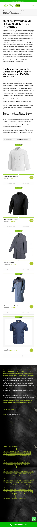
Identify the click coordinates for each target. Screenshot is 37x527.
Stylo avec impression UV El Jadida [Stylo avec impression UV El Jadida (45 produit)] (10, 473)
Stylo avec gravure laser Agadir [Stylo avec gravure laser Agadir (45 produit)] (10, 448)
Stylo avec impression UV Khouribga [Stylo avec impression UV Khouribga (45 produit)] (11, 475)
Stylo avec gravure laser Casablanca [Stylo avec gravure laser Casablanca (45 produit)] (24, 448)
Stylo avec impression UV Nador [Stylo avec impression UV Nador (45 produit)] (27, 482)
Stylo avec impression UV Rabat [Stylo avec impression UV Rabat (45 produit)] (24, 484)
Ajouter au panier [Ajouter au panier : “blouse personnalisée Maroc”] (11, 356)
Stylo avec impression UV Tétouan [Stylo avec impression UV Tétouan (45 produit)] (10, 491)
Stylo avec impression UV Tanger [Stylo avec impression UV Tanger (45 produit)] (10, 489)
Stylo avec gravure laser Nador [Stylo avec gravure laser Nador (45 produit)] (26, 460)
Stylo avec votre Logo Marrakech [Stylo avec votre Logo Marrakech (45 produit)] (21, 493)
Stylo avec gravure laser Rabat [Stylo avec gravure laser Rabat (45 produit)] (23, 462)
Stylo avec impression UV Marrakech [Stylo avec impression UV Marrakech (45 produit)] (11, 480)
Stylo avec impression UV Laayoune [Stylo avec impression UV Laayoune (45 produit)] (11, 478)
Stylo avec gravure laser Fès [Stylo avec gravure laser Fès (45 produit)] (9, 453)
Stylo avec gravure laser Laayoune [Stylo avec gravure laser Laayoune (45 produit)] (24, 455)
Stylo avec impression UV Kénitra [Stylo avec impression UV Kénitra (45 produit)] (25, 475)
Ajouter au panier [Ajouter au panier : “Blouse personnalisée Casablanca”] (11, 312)
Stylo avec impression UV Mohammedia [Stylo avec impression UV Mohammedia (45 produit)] (11, 482)
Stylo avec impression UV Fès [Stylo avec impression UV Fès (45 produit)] (25, 473)
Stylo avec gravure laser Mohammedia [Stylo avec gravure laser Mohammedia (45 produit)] (11, 460)
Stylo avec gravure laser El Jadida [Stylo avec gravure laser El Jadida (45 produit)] (24, 451)
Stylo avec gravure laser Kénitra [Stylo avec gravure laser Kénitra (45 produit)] (10, 455)
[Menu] (33, 5)
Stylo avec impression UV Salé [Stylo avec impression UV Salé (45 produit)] (23, 487)
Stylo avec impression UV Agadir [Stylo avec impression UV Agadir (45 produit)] (24, 469)
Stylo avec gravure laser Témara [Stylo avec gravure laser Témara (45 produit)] (23, 466)
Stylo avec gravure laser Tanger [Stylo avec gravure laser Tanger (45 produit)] (10, 466)
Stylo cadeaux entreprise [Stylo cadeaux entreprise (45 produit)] (21, 498)
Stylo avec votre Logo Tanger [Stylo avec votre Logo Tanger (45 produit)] (9, 495)
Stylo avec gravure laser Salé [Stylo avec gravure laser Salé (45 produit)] (22, 464)
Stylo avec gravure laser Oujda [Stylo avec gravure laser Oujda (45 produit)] (10, 462)
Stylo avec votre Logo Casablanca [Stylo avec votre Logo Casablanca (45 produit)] (25, 491)
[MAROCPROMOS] (15, 5)
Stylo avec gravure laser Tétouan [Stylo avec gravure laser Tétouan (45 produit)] (10, 469)
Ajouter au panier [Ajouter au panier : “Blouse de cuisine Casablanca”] (11, 183)
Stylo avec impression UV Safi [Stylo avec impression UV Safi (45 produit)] (9, 487)
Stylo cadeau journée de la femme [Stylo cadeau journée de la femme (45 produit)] (23, 495)
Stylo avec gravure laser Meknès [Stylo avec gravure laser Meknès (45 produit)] (25, 457)
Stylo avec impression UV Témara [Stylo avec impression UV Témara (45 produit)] (24, 489)
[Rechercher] (29, 5)
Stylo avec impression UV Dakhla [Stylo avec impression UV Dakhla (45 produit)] (26, 471)
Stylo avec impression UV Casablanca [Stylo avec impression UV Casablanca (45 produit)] (11, 471)
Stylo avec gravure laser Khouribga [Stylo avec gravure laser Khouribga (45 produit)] (23, 453)
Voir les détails (25, 183)
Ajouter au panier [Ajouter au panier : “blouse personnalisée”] (11, 269)
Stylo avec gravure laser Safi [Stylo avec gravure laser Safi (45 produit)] (9, 464)
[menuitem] (29, 5)
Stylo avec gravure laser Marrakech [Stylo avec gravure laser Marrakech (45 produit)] (10, 457)
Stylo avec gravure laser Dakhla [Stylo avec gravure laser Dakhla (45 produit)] (10, 451)
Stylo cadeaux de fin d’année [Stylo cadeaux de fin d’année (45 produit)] (9, 498)
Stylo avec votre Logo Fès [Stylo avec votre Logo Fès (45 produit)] (9, 493)
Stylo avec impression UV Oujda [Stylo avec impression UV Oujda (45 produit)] (10, 484)
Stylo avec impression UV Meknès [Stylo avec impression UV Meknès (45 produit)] (26, 480)
